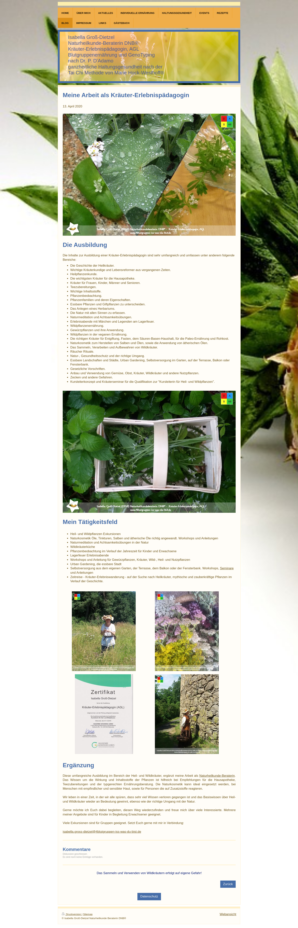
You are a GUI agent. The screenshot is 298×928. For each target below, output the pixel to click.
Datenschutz (149, 896)
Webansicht (228, 914)
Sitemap (88, 914)
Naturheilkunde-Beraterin (217, 776)
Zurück (228, 884)
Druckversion (72, 914)
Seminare (227, 568)
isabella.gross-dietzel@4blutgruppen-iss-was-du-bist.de (102, 831)
